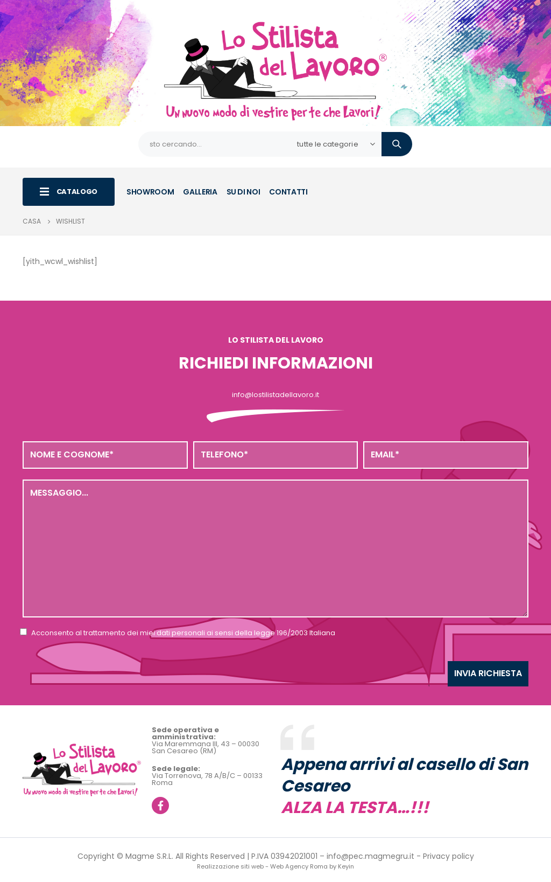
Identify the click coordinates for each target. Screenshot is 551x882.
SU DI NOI (243, 191)
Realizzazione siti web (230, 866)
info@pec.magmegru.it (370, 856)
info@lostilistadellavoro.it (275, 395)
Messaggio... (275, 548)
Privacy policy (448, 856)
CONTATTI (288, 191)
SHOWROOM (150, 191)
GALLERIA (200, 191)
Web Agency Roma (299, 866)
